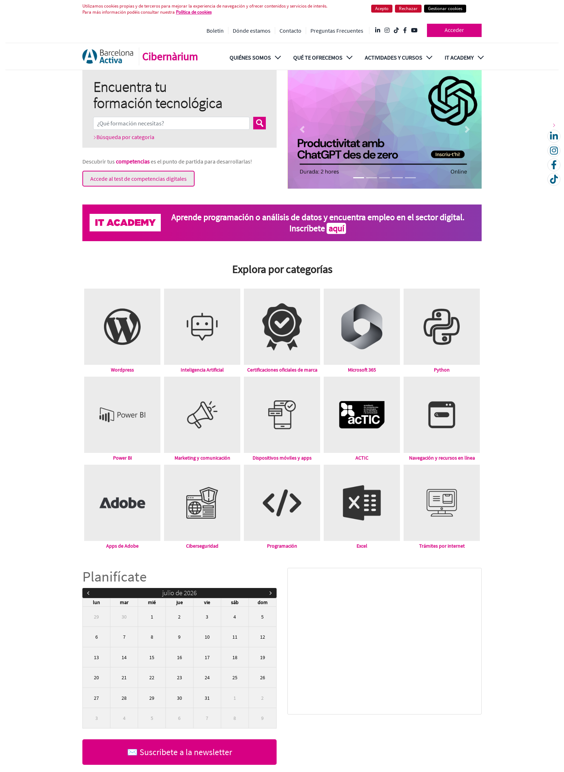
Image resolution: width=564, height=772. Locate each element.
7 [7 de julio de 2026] (124, 637)
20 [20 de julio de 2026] (96, 677)
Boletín (215, 30)
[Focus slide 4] (397, 177)
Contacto (290, 30)
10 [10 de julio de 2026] (207, 637)
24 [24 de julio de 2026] (207, 677)
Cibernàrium (170, 56)
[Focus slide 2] (371, 177)
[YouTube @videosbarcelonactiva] (414, 30)
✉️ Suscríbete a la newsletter (179, 752)
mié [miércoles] (152, 602)
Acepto (381, 8)
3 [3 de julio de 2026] (207, 617)
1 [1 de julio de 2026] (152, 617)
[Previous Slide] (302, 129)
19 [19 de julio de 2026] (262, 657)
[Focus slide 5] (410, 177)
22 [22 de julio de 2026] (151, 677)
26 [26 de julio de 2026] (262, 677)
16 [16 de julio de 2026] (179, 657)
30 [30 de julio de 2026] (179, 698)
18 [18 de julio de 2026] (234, 657)
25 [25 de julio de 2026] (234, 677)
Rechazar (408, 8)
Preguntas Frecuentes (336, 30)
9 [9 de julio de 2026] (179, 637)
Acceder (454, 29)
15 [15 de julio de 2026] (151, 657)
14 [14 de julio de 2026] (124, 657)
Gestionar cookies (445, 8)
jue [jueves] (179, 602)
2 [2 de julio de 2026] (179, 617)
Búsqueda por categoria (125, 137)
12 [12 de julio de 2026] (262, 637)
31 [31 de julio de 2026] (207, 698)
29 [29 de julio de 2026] (151, 698)
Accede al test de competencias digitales (138, 178)
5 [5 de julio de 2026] (262, 617)
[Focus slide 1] (358, 177)
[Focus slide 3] (384, 177)
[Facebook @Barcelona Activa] (405, 30)
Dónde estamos (251, 30)
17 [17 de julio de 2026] (207, 657)
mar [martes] (124, 602)
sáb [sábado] (234, 602)
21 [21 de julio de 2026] (124, 677)
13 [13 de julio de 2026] (96, 657)
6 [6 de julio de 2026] (96, 637)
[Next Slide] (467, 129)
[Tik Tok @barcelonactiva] (396, 30)
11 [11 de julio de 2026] (234, 637)
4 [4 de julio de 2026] (234, 617)
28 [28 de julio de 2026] (124, 698)
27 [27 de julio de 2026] (96, 698)
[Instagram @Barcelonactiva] (387, 30)
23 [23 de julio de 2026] (179, 677)
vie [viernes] (207, 602)
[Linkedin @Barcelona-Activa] (377, 30)
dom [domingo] (263, 602)
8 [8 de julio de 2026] (152, 637)
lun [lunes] (96, 602)
